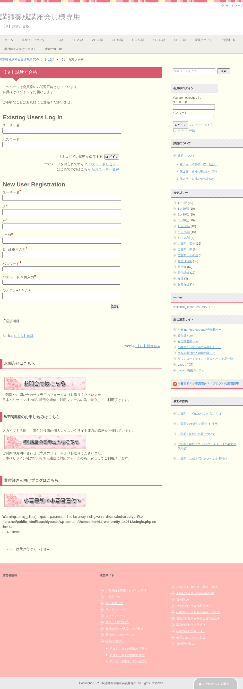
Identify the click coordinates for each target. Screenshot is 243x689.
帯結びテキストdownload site (195, 593)
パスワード (10, 139)
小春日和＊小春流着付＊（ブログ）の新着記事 (208, 383)
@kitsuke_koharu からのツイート (195, 307)
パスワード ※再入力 (19, 277)
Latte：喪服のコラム (191, 370)
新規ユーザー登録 (105, 169)
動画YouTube (53, 49)
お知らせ (183, 284)
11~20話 (77, 40)
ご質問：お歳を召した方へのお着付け (202, 458)
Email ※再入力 (14, 249)
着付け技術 (185, 261)
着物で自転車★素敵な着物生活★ (198, 618)
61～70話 (180, 40)
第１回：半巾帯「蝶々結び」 (199, 164)
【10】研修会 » (147, 346)
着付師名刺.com (188, 341)
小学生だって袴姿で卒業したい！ (199, 347)
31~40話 (117, 40)
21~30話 (97, 40)
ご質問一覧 (228, 40)
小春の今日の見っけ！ (190, 631)
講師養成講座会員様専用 (40, 17)
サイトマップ (114, 603)
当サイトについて (33, 40)
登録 (192, 130)
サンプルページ (115, 609)
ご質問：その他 (188, 255)
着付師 (182, 267)
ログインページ (115, 615)
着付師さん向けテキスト (20, 49)
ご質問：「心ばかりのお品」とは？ (201, 413)
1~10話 (58, 40)
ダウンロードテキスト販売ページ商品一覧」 (207, 359)
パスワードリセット (103, 164)
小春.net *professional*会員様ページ (201, 329)
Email (7, 235)
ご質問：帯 (185, 249)
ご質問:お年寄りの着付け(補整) (198, 423)
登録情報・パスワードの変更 (124, 628)
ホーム (8, 40)
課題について (203, 40)
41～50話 (138, 40)
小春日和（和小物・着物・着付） (198, 587)
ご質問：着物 (186, 243)
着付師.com (185, 335)
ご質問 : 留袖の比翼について (196, 434)
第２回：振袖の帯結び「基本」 (200, 171)
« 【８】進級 (24, 336)
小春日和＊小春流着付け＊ (193, 606)
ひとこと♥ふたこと (17, 290)
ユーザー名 (10, 125)
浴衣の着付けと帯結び (190, 624)
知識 (180, 278)
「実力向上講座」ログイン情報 (125, 590)
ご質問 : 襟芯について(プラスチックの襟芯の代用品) (207, 446)
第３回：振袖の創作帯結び (197, 179)
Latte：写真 (185, 364)
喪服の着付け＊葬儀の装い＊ (197, 353)
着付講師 (183, 272)
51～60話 (159, 40)
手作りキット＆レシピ (190, 637)
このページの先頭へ (216, 684)
